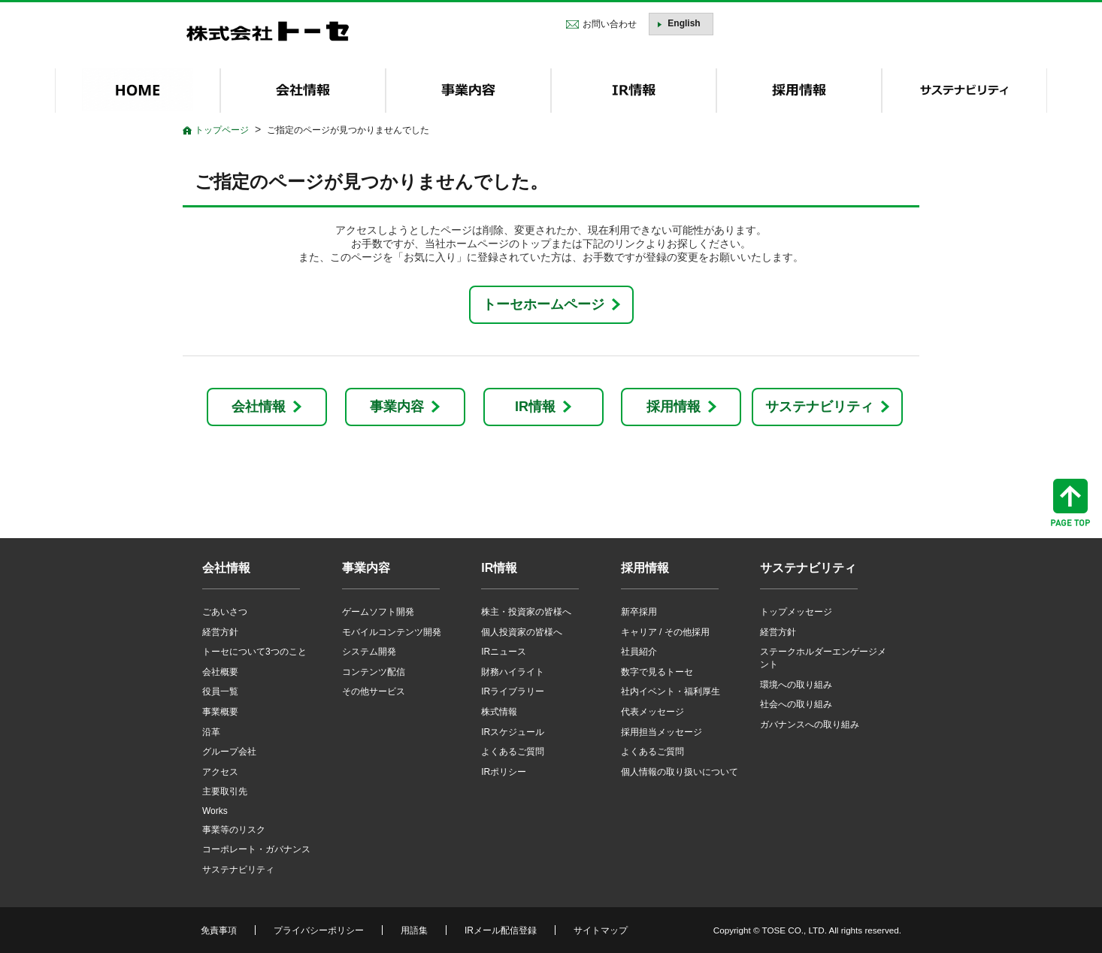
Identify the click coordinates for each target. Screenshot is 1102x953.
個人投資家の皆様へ (521, 632)
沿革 (211, 732)
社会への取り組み (796, 704)
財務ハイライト (512, 672)
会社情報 (259, 406)
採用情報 (673, 406)
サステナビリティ (819, 406)
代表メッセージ (652, 711)
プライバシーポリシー (319, 930)
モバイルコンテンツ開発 (391, 632)
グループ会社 (229, 751)
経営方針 (220, 632)
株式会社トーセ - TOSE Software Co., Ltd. (267, 31)
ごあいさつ (224, 612)
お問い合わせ (610, 24)
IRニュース (503, 651)
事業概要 (220, 711)
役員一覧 (220, 691)
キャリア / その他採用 (665, 632)
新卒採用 (639, 612)
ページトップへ (1070, 502)
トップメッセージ (796, 612)
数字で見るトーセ (657, 672)
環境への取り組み (796, 684)
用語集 (414, 930)
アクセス (220, 772)
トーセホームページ (543, 304)
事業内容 (397, 406)
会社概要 (220, 672)
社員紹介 (639, 651)
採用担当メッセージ (661, 732)
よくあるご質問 (512, 751)
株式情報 (499, 711)
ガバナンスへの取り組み (809, 724)
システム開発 (369, 651)
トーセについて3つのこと (254, 651)
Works (215, 811)
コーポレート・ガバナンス (256, 849)
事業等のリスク (233, 829)
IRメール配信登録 (501, 930)
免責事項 (219, 930)
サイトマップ (601, 930)
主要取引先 (224, 791)
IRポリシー (503, 772)
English (684, 23)
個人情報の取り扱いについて (679, 772)
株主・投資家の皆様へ (526, 612)
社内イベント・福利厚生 (670, 691)
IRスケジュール (512, 732)
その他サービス (373, 691)
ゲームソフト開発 (378, 612)
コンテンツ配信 (373, 672)
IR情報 (535, 406)
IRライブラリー (512, 691)
